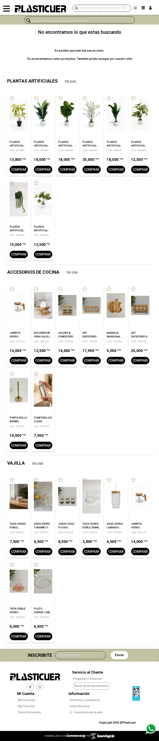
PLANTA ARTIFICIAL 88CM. (114, 145)
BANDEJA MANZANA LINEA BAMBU (115, 336)
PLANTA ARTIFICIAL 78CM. (41, 145)
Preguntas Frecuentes (87, 678)
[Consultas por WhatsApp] (151, 729)
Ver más (70, 81)
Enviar (119, 655)
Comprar (19, 169)
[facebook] (30, 686)
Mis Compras (26, 699)
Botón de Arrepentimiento (92, 685)
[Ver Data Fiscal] (136, 692)
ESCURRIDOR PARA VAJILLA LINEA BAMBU (43, 336)
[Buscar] (102, 8)
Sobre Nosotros (80, 706)
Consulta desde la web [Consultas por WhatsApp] (86, 712)
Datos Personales (29, 712)
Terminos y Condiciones (85, 699)
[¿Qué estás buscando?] (79, 21)
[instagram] (39, 686)
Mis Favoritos (26, 706)
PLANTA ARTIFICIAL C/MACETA (17, 145)
